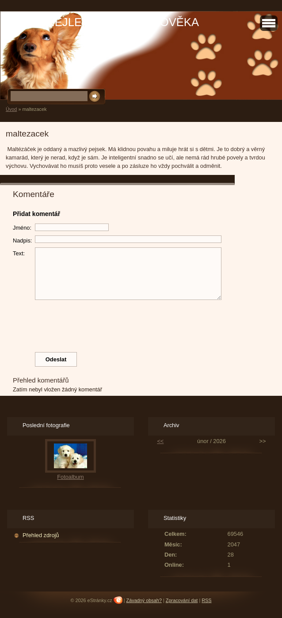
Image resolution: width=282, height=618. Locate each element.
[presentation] (141, 324)
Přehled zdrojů (41, 535)
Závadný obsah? (144, 600)
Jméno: (22, 227)
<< (160, 441)
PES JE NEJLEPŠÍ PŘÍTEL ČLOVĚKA (101, 22)
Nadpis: (22, 240)
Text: (19, 253)
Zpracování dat (182, 600)
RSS (206, 600)
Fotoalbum (70, 477)
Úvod (11, 109)
